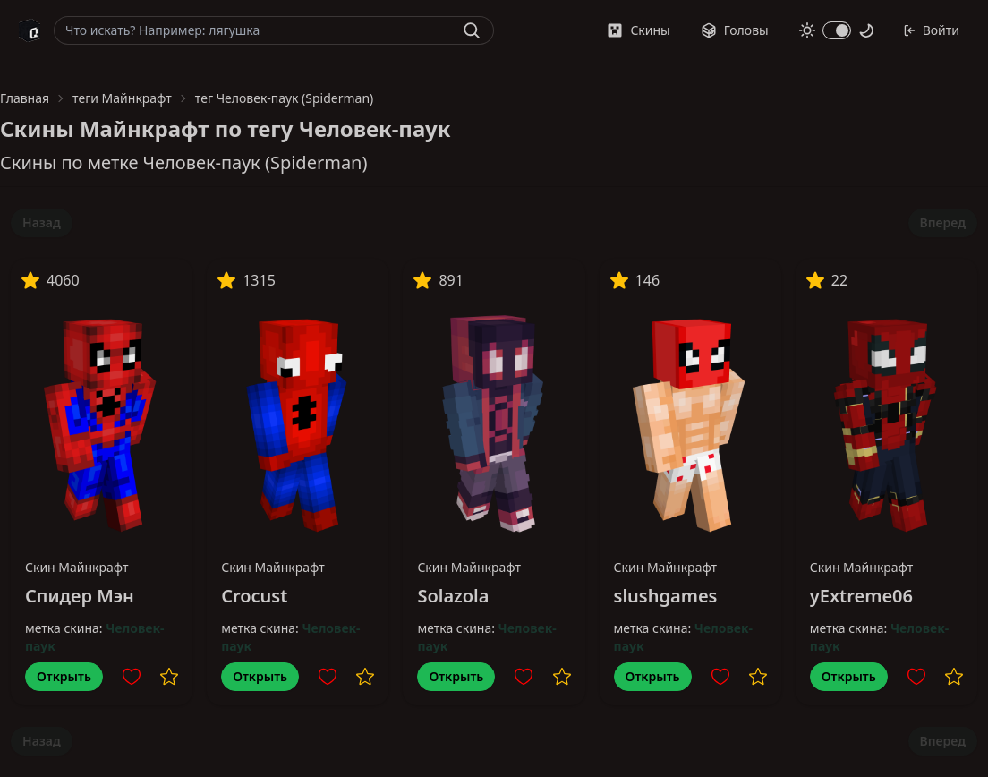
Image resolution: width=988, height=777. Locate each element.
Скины (638, 29)
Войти (931, 29)
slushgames (666, 596)
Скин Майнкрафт (77, 567)
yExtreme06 (861, 596)
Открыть (64, 676)
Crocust (254, 596)
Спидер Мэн (79, 596)
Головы (735, 29)
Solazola (453, 596)
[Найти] (471, 30)
